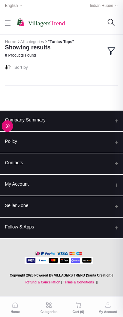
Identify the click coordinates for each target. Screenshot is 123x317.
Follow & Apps (19, 226)
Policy (11, 141)
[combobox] (35, 68)
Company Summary (25, 119)
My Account (17, 184)
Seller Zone (17, 205)
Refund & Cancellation (42, 282)
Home (10, 41)
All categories (32, 42)
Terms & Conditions (78, 282)
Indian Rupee (101, 5)
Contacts (14, 162)
